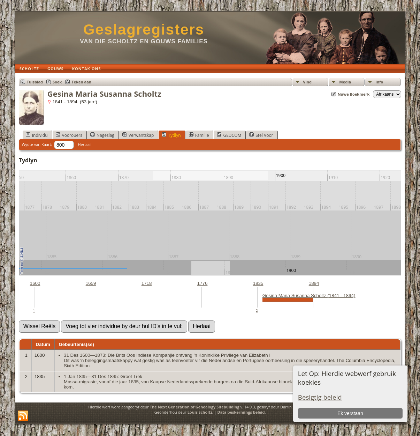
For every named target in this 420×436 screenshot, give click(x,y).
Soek (57, 81)
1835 (258, 283)
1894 (314, 283)
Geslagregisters (144, 29)
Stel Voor (261, 135)
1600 (35, 283)
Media (345, 81)
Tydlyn (171, 135)
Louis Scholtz (200, 412)
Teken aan (81, 81)
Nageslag (102, 135)
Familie (199, 135)
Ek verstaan (350, 413)
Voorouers (69, 135)
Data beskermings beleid (241, 412)
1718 (147, 283)
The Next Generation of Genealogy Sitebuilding (194, 406)
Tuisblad (35, 81)
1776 (202, 283)
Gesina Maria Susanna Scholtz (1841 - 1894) (309, 295)
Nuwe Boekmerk (354, 94)
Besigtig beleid (320, 397)
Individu (37, 135)
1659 (91, 283)
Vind (307, 81)
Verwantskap (138, 135)
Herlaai (84, 144)
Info (379, 81)
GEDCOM (229, 135)
